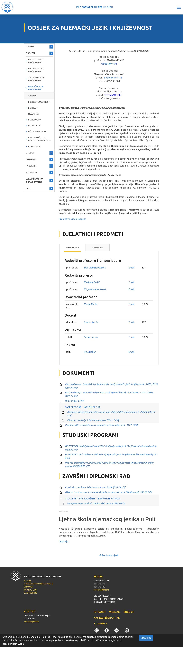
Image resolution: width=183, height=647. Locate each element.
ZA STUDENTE (30, 593)
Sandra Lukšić (91, 322)
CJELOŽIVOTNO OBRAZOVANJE (34, 180)
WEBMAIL (114, 612)
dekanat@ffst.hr (31, 622)
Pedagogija (34, 126)
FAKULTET (31, 166)
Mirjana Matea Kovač (95, 289)
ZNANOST (31, 159)
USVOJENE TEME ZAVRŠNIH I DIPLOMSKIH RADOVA (92, 498)
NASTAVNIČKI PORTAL (107, 617)
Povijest (32, 108)
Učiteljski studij (37, 131)
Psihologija (34, 146)
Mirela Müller (91, 304)
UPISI (28, 188)
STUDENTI (31, 172)
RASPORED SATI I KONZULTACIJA (82, 407)
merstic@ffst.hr (109, 63)
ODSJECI (30, 53)
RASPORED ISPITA (74, 400)
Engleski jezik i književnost (35, 70)
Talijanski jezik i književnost (36, 79)
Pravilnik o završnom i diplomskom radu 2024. (95, 487)
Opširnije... (64, 541)
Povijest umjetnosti (39, 102)
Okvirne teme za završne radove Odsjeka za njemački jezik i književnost (108, 492)
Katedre (32, 95)
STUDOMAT (100, 623)
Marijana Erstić (92, 282)
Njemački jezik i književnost (36, 88)
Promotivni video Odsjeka (72, 219)
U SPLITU (94, 7)
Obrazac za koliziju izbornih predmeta (93, 420)
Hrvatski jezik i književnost (36, 61)
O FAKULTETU (30, 590)
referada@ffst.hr (112, 95)
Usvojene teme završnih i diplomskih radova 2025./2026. (96, 503)
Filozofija (33, 114)
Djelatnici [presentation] (72, 247)
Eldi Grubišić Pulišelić (95, 267)
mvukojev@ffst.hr (112, 77)
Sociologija (34, 120)
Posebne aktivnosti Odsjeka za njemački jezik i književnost (101, 425)
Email (131, 267)
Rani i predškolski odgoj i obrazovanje (39, 139)
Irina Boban (90, 352)
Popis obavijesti (109, 555)
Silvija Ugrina (91, 337)
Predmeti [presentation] (97, 247)
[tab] (72, 248)
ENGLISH (129, 612)
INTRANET (100, 612)
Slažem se (146, 638)
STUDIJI (30, 152)
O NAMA (30, 46)
